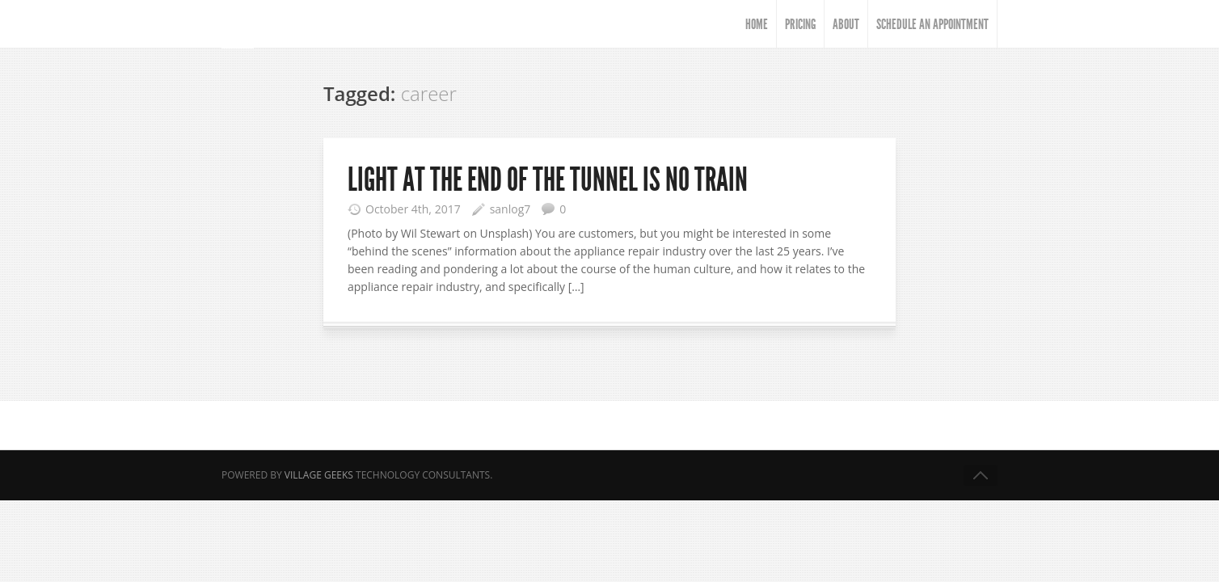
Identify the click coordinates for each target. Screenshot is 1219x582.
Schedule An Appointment (932, 24)
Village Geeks (319, 475)
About (846, 24)
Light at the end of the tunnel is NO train (548, 180)
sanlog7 (510, 209)
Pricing (800, 24)
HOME (756, 24)
